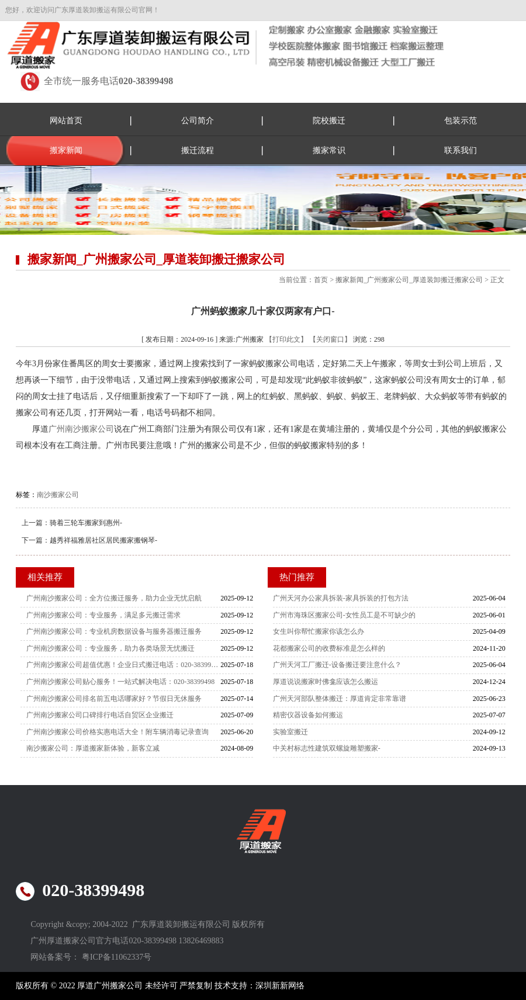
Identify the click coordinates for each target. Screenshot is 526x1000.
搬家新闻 (66, 150)
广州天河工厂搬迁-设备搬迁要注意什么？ (337, 665)
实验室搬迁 (290, 732)
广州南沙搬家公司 (81, 429)
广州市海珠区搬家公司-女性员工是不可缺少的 (344, 615)
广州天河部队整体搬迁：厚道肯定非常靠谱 (339, 699)
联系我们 (460, 150)
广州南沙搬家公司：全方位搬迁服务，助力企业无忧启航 (114, 598)
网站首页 (66, 120)
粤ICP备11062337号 (116, 957)
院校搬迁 (329, 120)
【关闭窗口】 (330, 339)
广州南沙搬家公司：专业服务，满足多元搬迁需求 (103, 615)
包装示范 (460, 120)
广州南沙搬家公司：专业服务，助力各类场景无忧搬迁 (110, 648)
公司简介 (197, 120)
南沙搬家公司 (58, 495)
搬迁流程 (197, 150)
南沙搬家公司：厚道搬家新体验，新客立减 (93, 748)
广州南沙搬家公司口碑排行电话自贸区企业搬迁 (100, 715)
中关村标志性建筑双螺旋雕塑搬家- (326, 748)
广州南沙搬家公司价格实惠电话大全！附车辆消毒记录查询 (117, 732)
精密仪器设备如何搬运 (308, 715)
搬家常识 (329, 150)
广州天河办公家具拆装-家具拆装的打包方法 (341, 598)
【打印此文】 (286, 339)
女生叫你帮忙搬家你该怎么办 (318, 631)
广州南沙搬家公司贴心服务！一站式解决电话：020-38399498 (120, 682)
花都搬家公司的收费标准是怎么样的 (329, 648)
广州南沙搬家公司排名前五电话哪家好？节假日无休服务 (114, 699)
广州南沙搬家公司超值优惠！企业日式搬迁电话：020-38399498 (123, 665)
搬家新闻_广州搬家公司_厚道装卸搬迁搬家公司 (409, 280)
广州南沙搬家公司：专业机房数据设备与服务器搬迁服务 (114, 631)
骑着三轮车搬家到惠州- (86, 523)
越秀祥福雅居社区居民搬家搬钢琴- (103, 540)
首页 (321, 280)
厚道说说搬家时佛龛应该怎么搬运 (325, 682)
